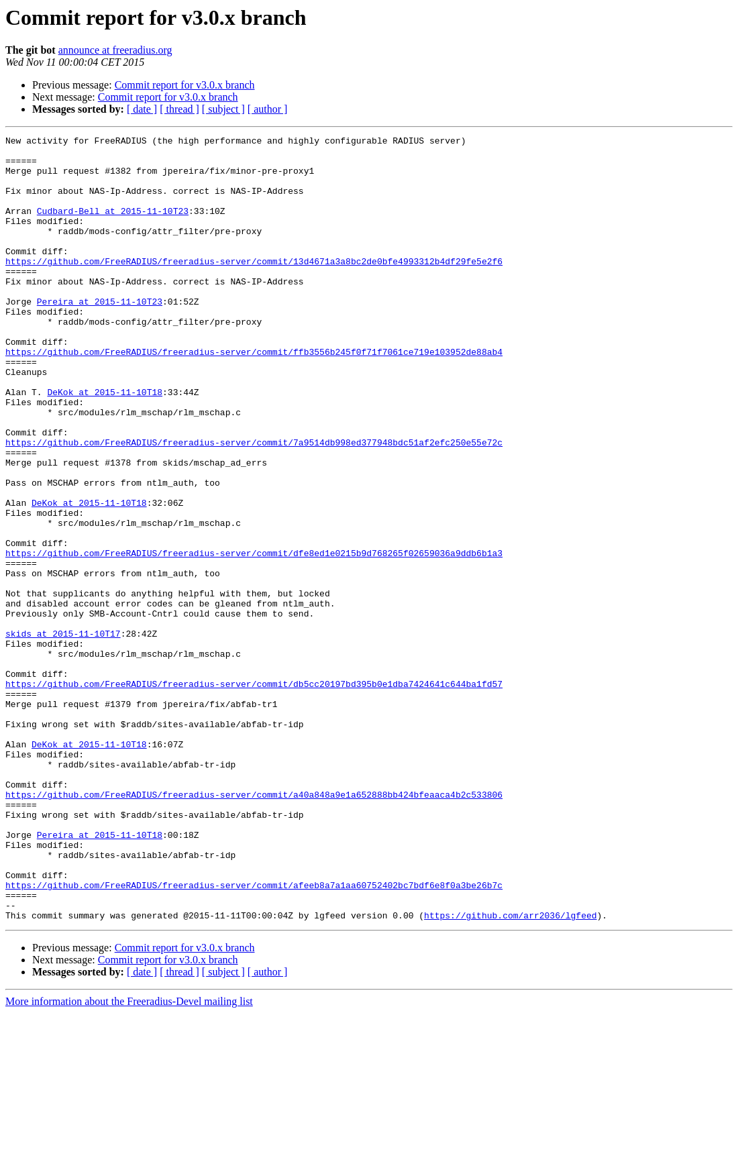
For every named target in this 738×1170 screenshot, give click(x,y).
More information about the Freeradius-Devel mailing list (129, 1158)
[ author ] (268, 109)
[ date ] (142, 109)
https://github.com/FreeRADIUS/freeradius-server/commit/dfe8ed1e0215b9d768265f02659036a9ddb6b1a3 (254, 637)
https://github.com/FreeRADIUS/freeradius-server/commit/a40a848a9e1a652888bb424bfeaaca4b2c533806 (254, 927)
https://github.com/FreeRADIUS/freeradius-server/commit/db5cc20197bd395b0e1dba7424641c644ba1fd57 (254, 794)
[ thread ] (179, 109)
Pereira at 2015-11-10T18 (99, 975)
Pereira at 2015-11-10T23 (99, 335)
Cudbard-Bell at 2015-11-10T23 (113, 227)
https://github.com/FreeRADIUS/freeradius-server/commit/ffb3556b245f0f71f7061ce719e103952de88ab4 (254, 396)
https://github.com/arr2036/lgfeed (510, 1072)
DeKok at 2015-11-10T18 (104, 444)
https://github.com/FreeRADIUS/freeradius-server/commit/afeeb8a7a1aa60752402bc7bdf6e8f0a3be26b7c (254, 1036)
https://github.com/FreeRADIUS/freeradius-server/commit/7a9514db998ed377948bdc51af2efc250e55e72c (254, 504)
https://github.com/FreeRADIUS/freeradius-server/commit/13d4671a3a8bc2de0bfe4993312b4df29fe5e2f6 (254, 287)
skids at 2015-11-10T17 (63, 734)
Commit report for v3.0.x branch (185, 85)
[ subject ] (223, 109)
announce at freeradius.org (115, 50)
